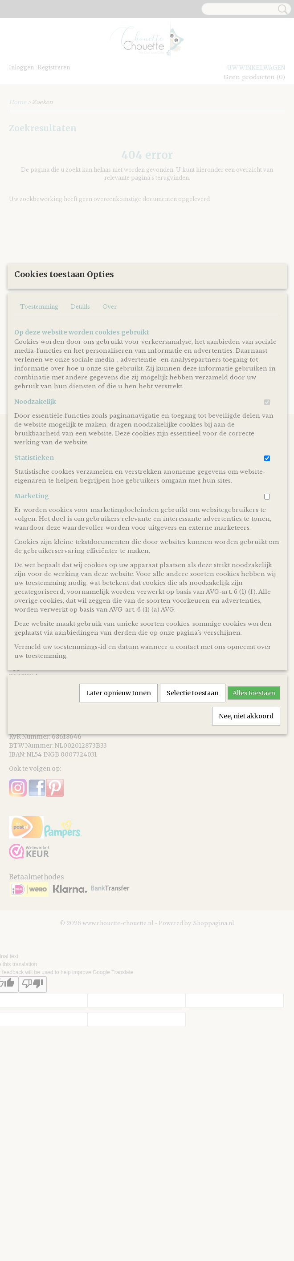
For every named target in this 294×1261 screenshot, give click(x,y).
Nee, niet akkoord (246, 806)
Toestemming (39, 396)
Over (109, 396)
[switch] (267, 492)
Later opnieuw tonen (118, 782)
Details (80, 396)
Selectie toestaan (193, 782)
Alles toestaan (254, 782)
